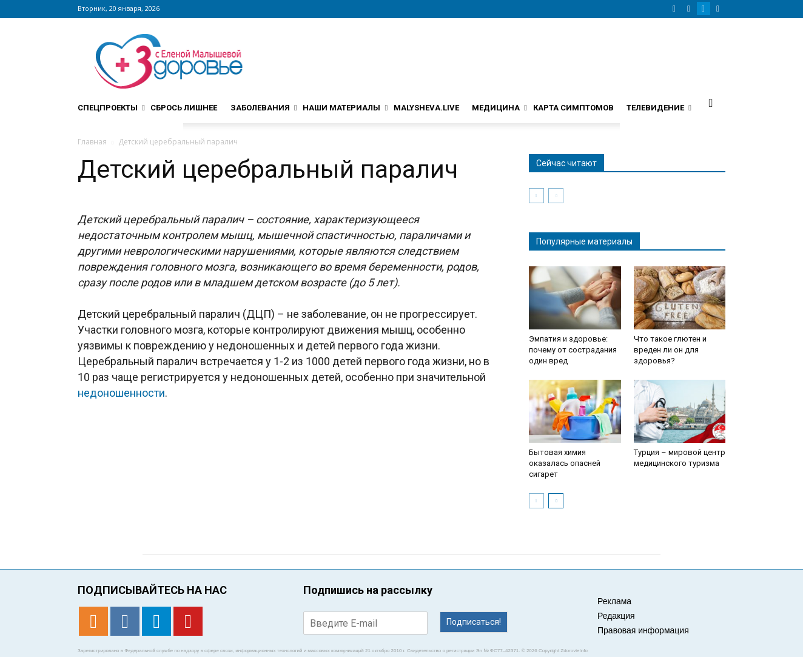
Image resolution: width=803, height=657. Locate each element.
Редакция (616, 616)
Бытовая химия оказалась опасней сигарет (564, 463)
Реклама (614, 601)
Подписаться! (473, 622)
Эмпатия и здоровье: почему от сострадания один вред (573, 349)
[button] (710, 102)
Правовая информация (643, 630)
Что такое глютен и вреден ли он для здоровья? (670, 349)
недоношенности (121, 392)
